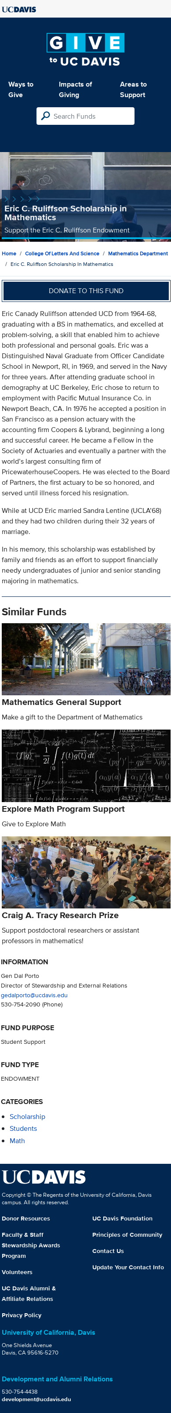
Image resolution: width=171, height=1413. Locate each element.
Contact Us (108, 1250)
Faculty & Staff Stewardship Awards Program (31, 1245)
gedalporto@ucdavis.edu (34, 994)
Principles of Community (127, 1234)
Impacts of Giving (75, 89)
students (23, 1128)
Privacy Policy (21, 1315)
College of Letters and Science (62, 253)
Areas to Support (133, 89)
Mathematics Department (138, 253)
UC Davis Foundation (122, 1218)
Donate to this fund (86, 291)
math (17, 1141)
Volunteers (17, 1272)
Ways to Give (20, 89)
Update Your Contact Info (128, 1267)
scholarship (27, 1117)
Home (9, 253)
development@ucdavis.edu (36, 1399)
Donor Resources (26, 1218)
